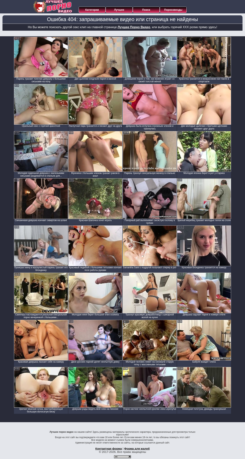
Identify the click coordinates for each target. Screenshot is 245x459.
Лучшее (119, 9)
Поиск (146, 9)
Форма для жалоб (137, 448)
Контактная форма (108, 448)
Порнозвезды (173, 9)
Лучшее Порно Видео (134, 27)
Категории (92, 9)
